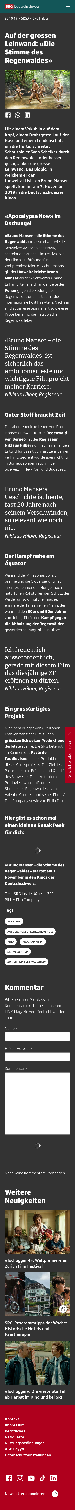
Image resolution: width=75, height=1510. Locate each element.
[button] (67, 6)
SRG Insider (40, 18)
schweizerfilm (17, 951)
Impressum (15, 1425)
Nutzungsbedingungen (25, 1443)
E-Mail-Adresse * (19, 1048)
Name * (11, 1028)
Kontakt (12, 1419)
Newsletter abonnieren (31, 1493)
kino (10, 941)
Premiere (14, 921)
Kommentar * (16, 1068)
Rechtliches (15, 1431)
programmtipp (33, 941)
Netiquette (14, 1437)
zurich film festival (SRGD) (26, 961)
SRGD (25, 18)
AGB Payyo (14, 1449)
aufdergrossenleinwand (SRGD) (30, 931)
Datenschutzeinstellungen (28, 1455)
